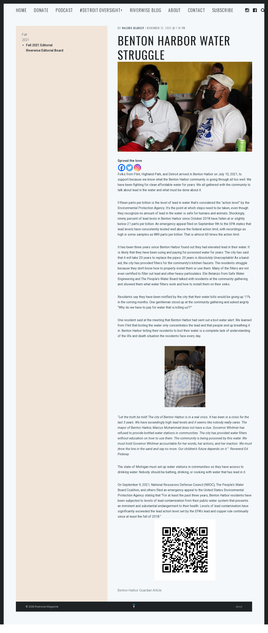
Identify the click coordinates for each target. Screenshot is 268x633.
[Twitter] (129, 167)
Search (263, 10)
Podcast (64, 10)
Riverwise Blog (145, 10)
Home (21, 10)
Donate (41, 10)
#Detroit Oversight (101, 10)
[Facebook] (121, 167)
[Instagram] (137, 167)
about (174, 10)
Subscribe (222, 10)
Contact (196, 10)
